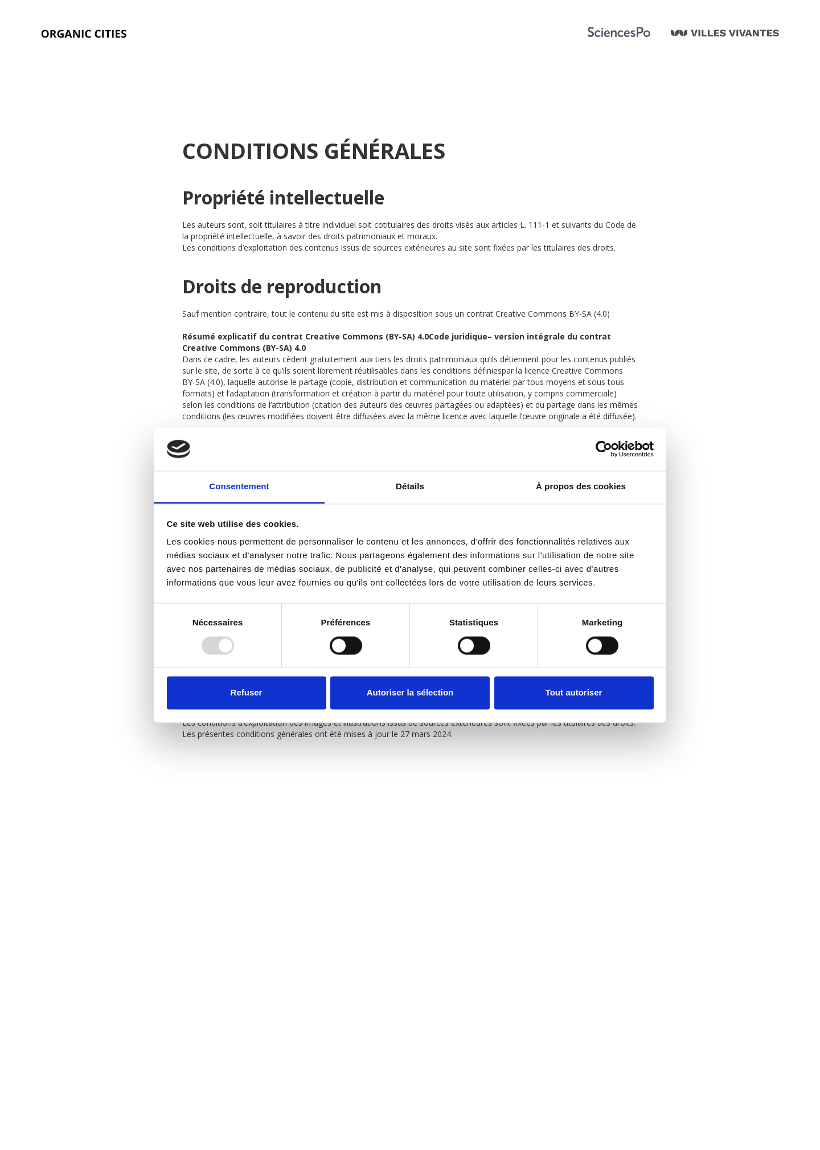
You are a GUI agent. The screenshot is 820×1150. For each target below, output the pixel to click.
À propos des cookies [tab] (581, 487)
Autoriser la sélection (410, 693)
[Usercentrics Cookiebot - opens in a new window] (604, 448)
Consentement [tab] (239, 487)
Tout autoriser (574, 693)
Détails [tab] (410, 487)
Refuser (247, 693)
